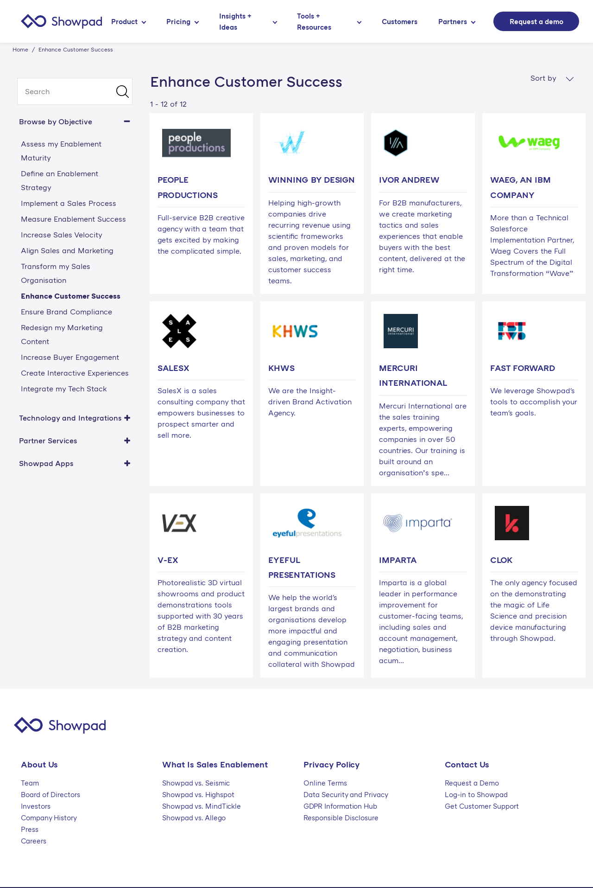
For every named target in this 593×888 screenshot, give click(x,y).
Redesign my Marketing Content (62, 334)
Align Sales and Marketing (67, 250)
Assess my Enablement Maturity (61, 150)
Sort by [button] (552, 78)
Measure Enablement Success (73, 219)
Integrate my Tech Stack (64, 388)
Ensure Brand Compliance (66, 311)
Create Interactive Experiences (75, 372)
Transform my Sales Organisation (55, 273)
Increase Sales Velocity (61, 234)
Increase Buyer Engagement (70, 357)
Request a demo (536, 21)
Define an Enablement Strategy (59, 180)
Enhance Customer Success (70, 295)
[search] (74, 91)
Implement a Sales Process (68, 203)
